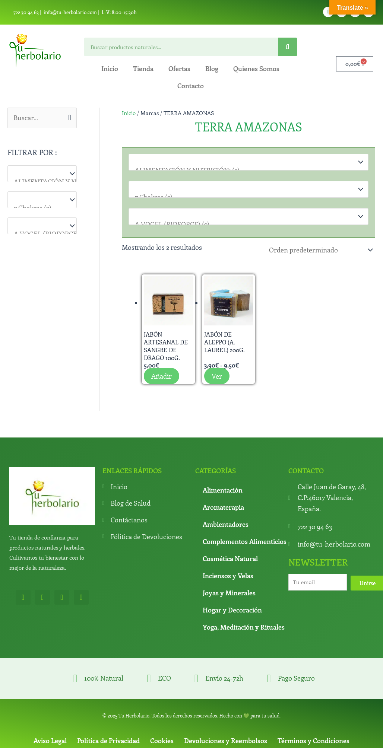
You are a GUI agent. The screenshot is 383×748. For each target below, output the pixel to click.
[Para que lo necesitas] (42, 199)
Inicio (109, 68)
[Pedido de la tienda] (319, 249)
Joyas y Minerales (229, 591)
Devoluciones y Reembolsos (225, 739)
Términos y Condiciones (313, 739)
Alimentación (223, 488)
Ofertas (179, 68)
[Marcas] (42, 225)
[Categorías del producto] (42, 173)
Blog (211, 68)
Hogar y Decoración (232, 608)
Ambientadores (226, 522)
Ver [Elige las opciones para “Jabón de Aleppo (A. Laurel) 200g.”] (217, 374)
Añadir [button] (161, 374)
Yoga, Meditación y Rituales (244, 625)
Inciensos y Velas (228, 574)
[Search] (287, 47)
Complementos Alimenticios (245, 539)
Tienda (143, 68)
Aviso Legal (50, 739)
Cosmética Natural (230, 557)
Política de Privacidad (108, 739)
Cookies (162, 739)
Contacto (190, 85)
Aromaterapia (223, 505)
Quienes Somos (256, 68)
